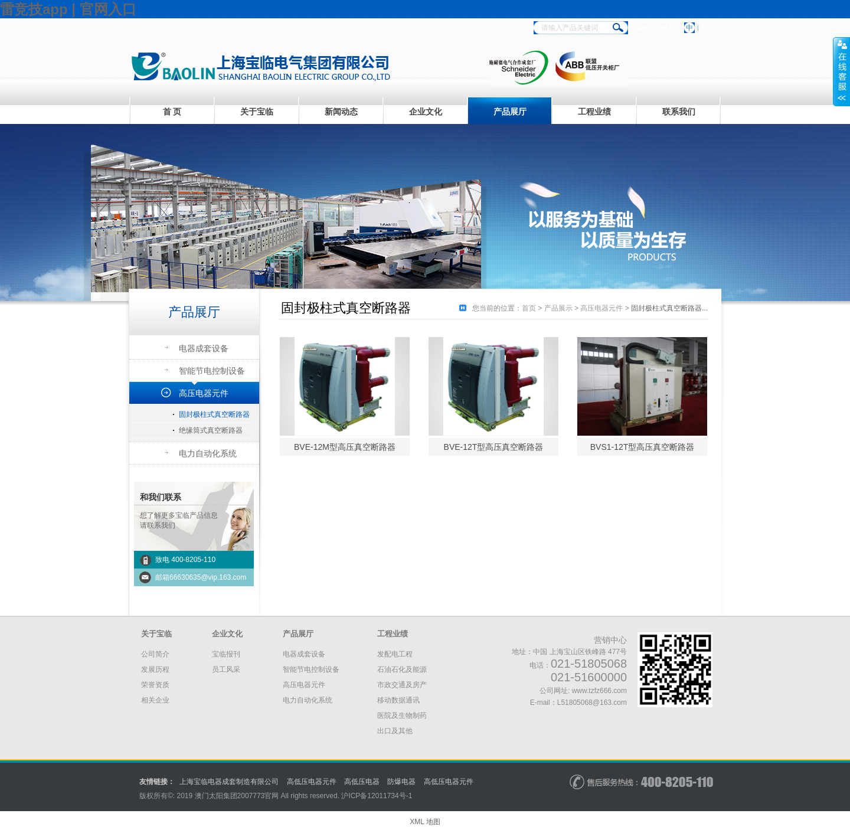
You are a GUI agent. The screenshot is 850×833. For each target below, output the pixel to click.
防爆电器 (401, 782)
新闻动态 (341, 111)
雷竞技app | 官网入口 (68, 9)
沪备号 (376, 796)
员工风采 (226, 669)
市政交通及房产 (402, 685)
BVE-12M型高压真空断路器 (344, 447)
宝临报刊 (226, 654)
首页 (529, 308)
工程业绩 (594, 111)
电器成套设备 (203, 348)
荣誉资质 (155, 685)
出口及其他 (395, 731)
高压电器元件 (203, 393)
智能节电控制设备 (212, 370)
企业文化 (425, 111)
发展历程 (155, 669)
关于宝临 (256, 111)
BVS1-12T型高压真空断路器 (642, 447)
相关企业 (155, 700)
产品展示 (558, 308)
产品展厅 (510, 111)
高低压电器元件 (311, 782)
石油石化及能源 (402, 669)
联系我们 (678, 111)
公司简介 (155, 654)
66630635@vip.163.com (207, 577)
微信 (668, 28)
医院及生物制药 (402, 715)
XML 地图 (425, 822)
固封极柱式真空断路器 (214, 414)
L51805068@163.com (592, 702)
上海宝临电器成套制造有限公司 (229, 782)
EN (707, 28)
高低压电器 (362, 782)
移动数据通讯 (398, 700)
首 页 (172, 111)
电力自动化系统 (208, 453)
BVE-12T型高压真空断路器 (494, 447)
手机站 (644, 28)
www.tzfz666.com (599, 691)
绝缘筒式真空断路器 (211, 430)
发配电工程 (395, 654)
